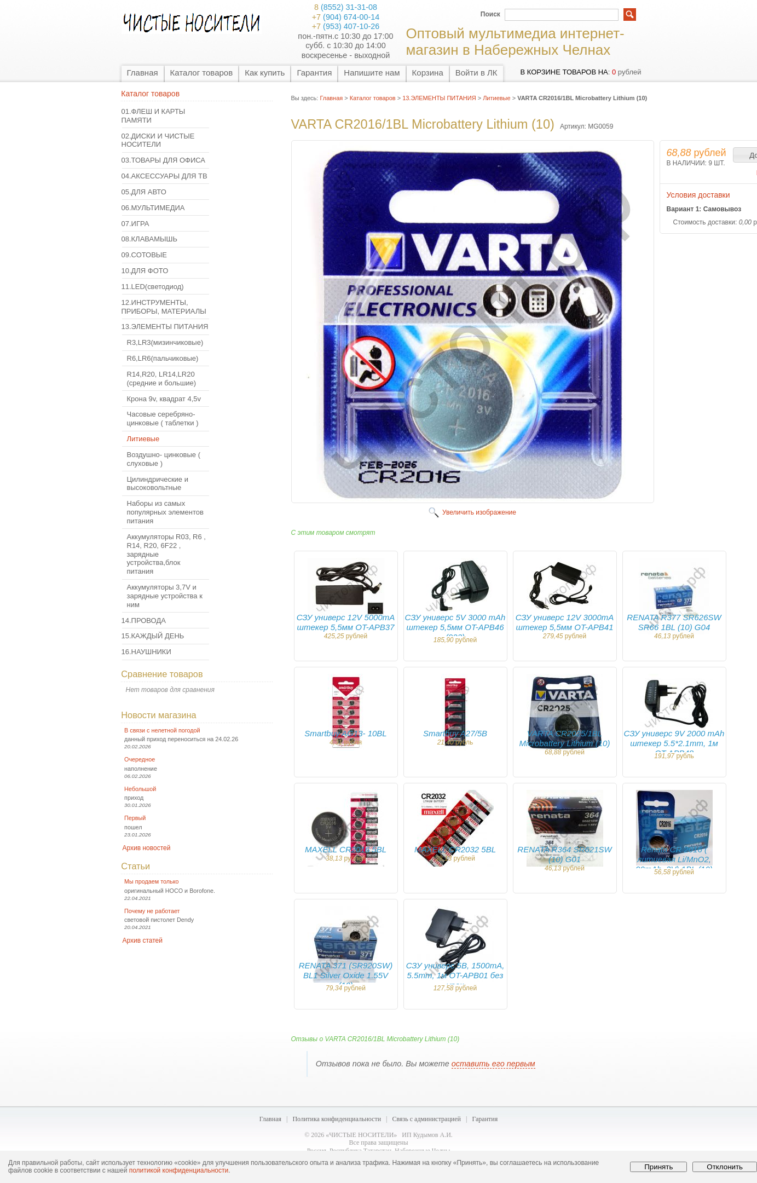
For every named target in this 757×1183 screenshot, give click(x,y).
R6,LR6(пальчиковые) (163, 358)
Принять (658, 1167)
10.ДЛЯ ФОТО (145, 271)
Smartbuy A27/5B (455, 733)
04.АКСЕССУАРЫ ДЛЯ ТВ (164, 176)
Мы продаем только (151, 881)
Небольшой (140, 789)
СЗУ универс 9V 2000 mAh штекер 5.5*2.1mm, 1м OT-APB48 (674, 743)
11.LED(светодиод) (153, 286)
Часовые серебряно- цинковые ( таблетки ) (163, 418)
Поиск (490, 14)
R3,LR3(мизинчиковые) (165, 342)
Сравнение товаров (162, 674)
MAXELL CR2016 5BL (345, 849)
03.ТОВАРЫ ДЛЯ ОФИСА (164, 160)
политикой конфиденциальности (178, 1170)
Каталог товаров (201, 72)
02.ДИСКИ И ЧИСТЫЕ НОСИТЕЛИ (158, 140)
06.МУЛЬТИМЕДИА (153, 208)
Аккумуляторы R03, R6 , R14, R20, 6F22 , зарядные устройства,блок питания (166, 554)
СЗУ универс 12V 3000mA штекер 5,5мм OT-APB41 (565, 622)
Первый (135, 818)
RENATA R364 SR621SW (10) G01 (564, 854)
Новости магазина (158, 715)
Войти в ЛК (476, 72)
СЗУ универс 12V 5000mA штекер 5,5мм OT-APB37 (346, 622)
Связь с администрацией (426, 1119)
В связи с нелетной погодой (162, 730)
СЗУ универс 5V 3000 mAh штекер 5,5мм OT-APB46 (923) (455, 627)
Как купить (265, 72)
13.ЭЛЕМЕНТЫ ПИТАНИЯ (165, 326)
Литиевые (143, 439)
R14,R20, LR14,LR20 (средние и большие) (162, 378)
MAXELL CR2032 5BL (455, 849)
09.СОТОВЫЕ (144, 255)
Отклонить (725, 1167)
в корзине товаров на (564, 72)
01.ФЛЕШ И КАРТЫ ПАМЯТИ (154, 115)
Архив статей (143, 940)
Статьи (135, 866)
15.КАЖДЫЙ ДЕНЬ (153, 636)
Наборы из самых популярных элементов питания (165, 512)
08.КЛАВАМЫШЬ (149, 239)
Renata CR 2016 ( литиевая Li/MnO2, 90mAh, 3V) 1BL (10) (674, 859)
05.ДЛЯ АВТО (144, 192)
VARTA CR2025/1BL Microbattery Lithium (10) (564, 738)
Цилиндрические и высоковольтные (157, 483)
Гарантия (314, 72)
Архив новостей (147, 848)
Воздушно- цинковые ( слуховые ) (164, 459)
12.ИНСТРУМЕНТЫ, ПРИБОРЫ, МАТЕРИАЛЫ (164, 306)
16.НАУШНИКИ (146, 652)
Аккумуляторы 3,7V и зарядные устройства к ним (165, 596)
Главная (142, 72)
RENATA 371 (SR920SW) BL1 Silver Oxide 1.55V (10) (345, 975)
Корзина (427, 72)
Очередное (139, 759)
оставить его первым (493, 1063)
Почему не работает (152, 911)
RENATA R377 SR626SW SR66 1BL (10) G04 (674, 622)
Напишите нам (372, 72)
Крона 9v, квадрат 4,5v (164, 399)
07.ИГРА (135, 224)
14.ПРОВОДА (144, 620)
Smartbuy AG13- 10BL (345, 733)
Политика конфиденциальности (336, 1119)
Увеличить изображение (479, 512)
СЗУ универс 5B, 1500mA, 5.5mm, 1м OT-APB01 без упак (455, 975)
